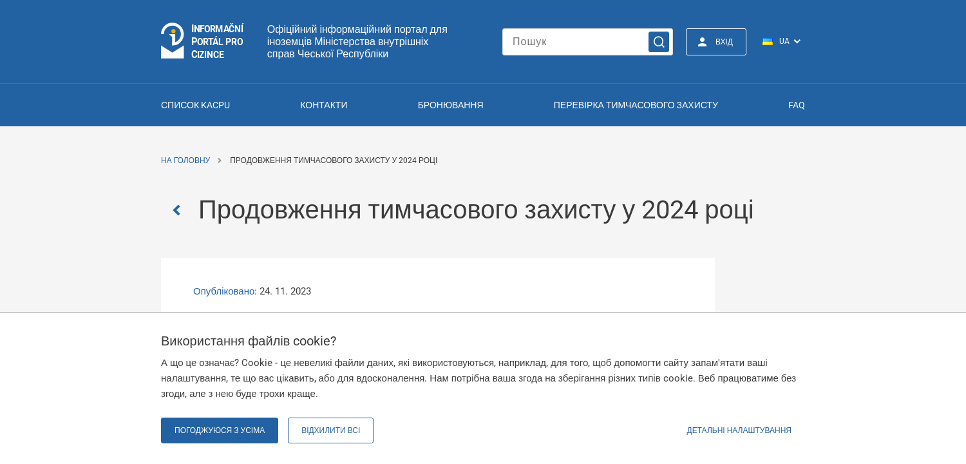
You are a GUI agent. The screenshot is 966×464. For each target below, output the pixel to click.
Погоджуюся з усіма (220, 430)
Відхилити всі (330, 430)
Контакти (323, 105)
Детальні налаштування (739, 430)
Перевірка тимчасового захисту (636, 105)
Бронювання (451, 105)
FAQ (796, 105)
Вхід (724, 41)
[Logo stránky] (203, 42)
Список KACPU (195, 105)
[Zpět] (179, 210)
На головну (185, 160)
